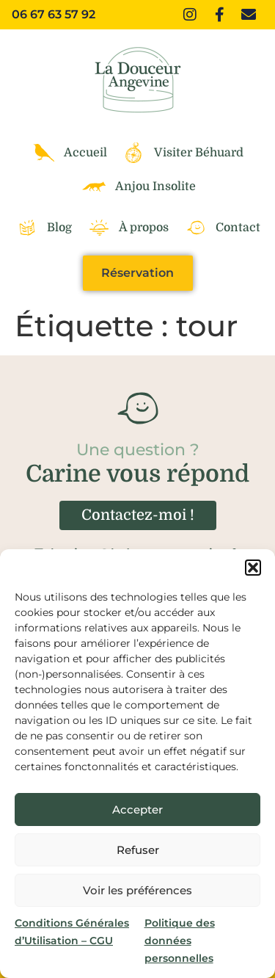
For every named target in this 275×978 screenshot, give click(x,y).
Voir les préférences (137, 890)
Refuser (138, 850)
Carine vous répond (137, 474)
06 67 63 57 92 (53, 14)
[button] (253, 567)
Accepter (137, 809)
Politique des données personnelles (179, 940)
